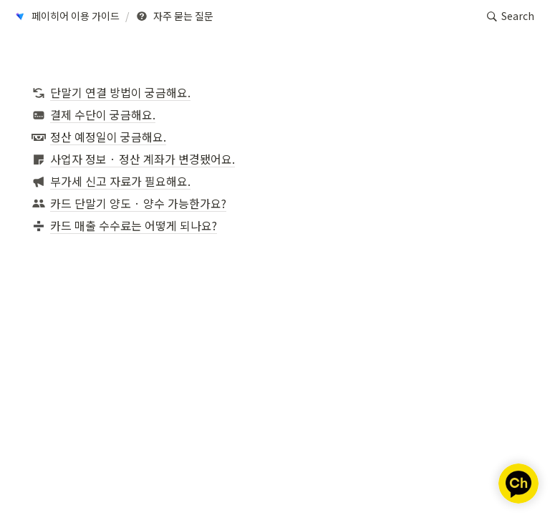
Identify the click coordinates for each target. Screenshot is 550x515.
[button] (66, 16)
